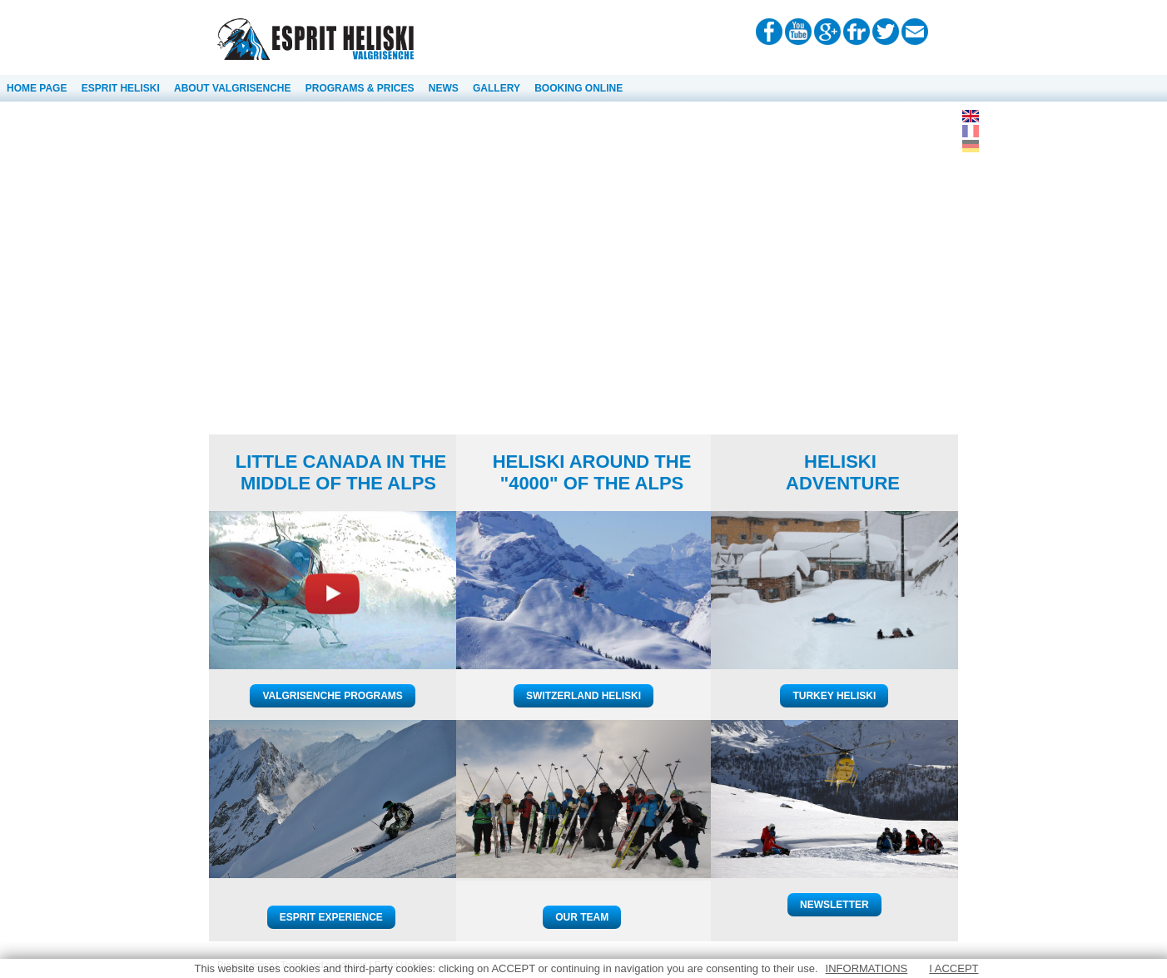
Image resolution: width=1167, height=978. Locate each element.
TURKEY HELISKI (834, 696)
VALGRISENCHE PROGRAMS (332, 696)
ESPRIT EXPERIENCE (331, 917)
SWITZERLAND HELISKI (583, 696)
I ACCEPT (953, 968)
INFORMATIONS (867, 968)
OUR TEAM (581, 917)
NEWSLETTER (834, 905)
